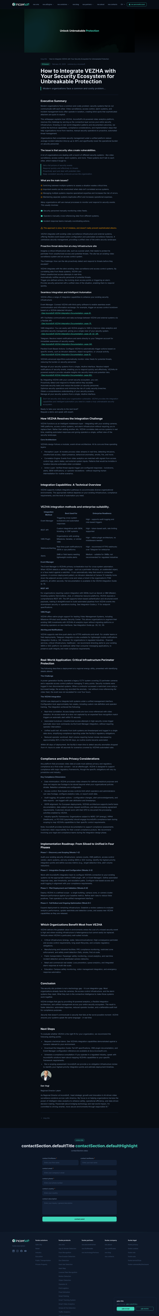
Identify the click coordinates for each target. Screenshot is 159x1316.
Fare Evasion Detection (67, 1254)
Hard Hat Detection (66, 1261)
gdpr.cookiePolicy (131, 1304)
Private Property (41, 1261)
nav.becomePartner (89, 1242)
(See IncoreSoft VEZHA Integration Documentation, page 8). (65, 354)
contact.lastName (87, 1155)
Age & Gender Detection (67, 1246)
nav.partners (88, 4)
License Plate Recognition (68, 1269)
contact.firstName (49, 1155)
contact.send (79, 1216)
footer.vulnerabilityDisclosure (138, 1261)
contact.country (48, 1186)
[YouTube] (25, 1248)
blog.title (44, 59)
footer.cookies (133, 1246)
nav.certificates (110, 1246)
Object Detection (65, 1277)
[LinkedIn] (13, 1248)
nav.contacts (112, 4)
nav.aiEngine (48, 4)
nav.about (101, 4)
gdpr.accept (125, 1309)
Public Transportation (43, 1257)
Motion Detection (65, 1273)
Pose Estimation (64, 1289)
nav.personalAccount (137, 4)
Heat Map (62, 1265)
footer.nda (131, 1250)
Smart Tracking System (67, 1297)
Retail (37, 1246)
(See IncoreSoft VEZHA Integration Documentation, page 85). (66, 375)
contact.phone (47, 1176)
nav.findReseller (87, 1246)
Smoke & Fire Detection (67, 1305)
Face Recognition (65, 1250)
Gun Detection (64, 1257)
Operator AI (63, 1281)
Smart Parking (64, 1293)
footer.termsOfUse (134, 1257)
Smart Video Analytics (66, 1301)
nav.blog (76, 4)
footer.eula (132, 1254)
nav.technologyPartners (90, 1250)
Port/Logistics (64, 1285)
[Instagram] (17, 1248)
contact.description (49, 1196)
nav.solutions (63, 4)
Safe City (38, 1242)
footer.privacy (133, 1242)
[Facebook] (21, 1248)
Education (39, 1254)
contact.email (47, 1166)
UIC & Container (64, 1313)
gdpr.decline (145, 1309)
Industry (38, 1250)
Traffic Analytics (64, 1309)
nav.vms (36, 4)
